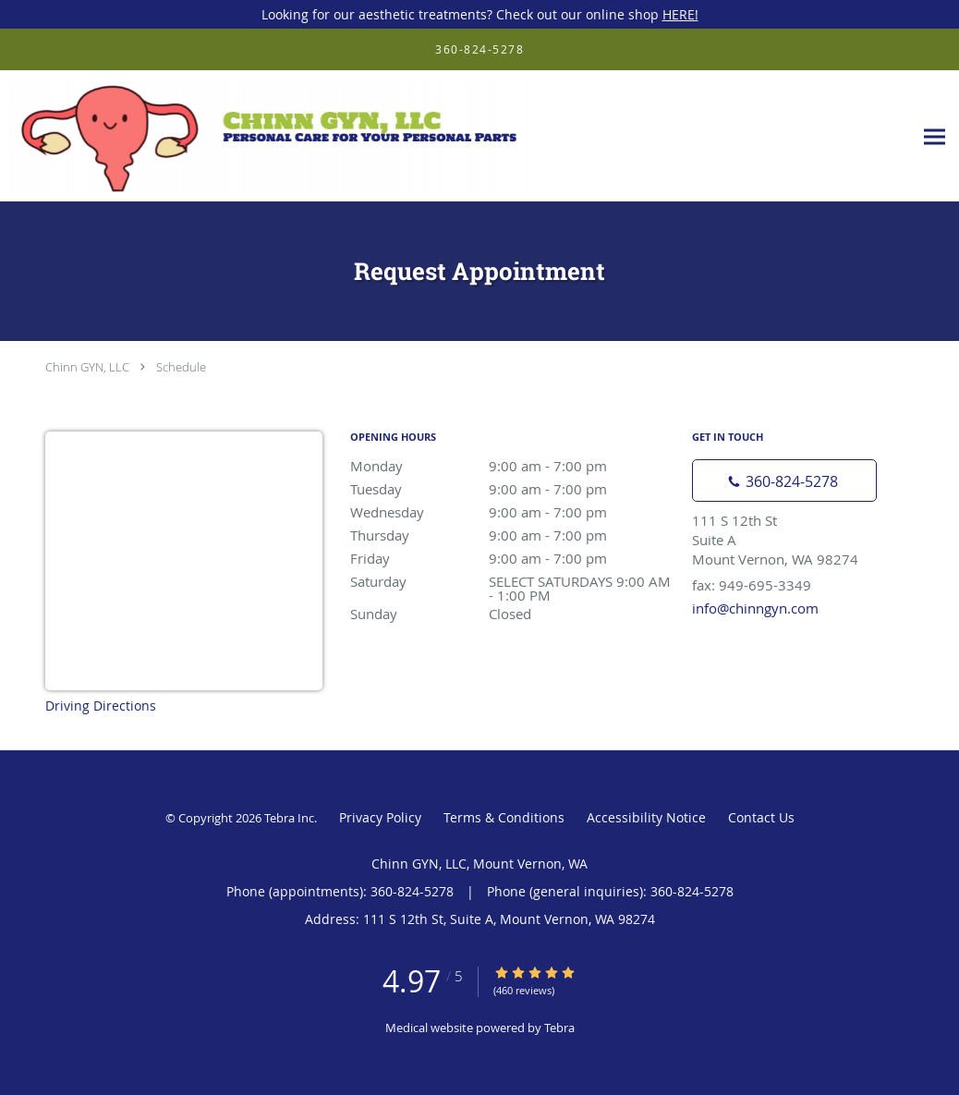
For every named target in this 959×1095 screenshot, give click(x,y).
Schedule (181, 367)
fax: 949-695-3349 (751, 585)
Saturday (512, 582)
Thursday (512, 535)
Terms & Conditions (503, 817)
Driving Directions (100, 705)
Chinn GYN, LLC (87, 367)
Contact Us (761, 817)
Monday (512, 465)
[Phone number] (784, 480)
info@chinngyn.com (755, 608)
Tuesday (512, 489)
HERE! (680, 14)
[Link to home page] (264, 136)
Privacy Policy (380, 817)
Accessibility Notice (646, 817)
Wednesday (512, 512)
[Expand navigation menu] (934, 136)
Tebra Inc (289, 817)
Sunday (512, 613)
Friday (512, 558)
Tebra (559, 1027)
